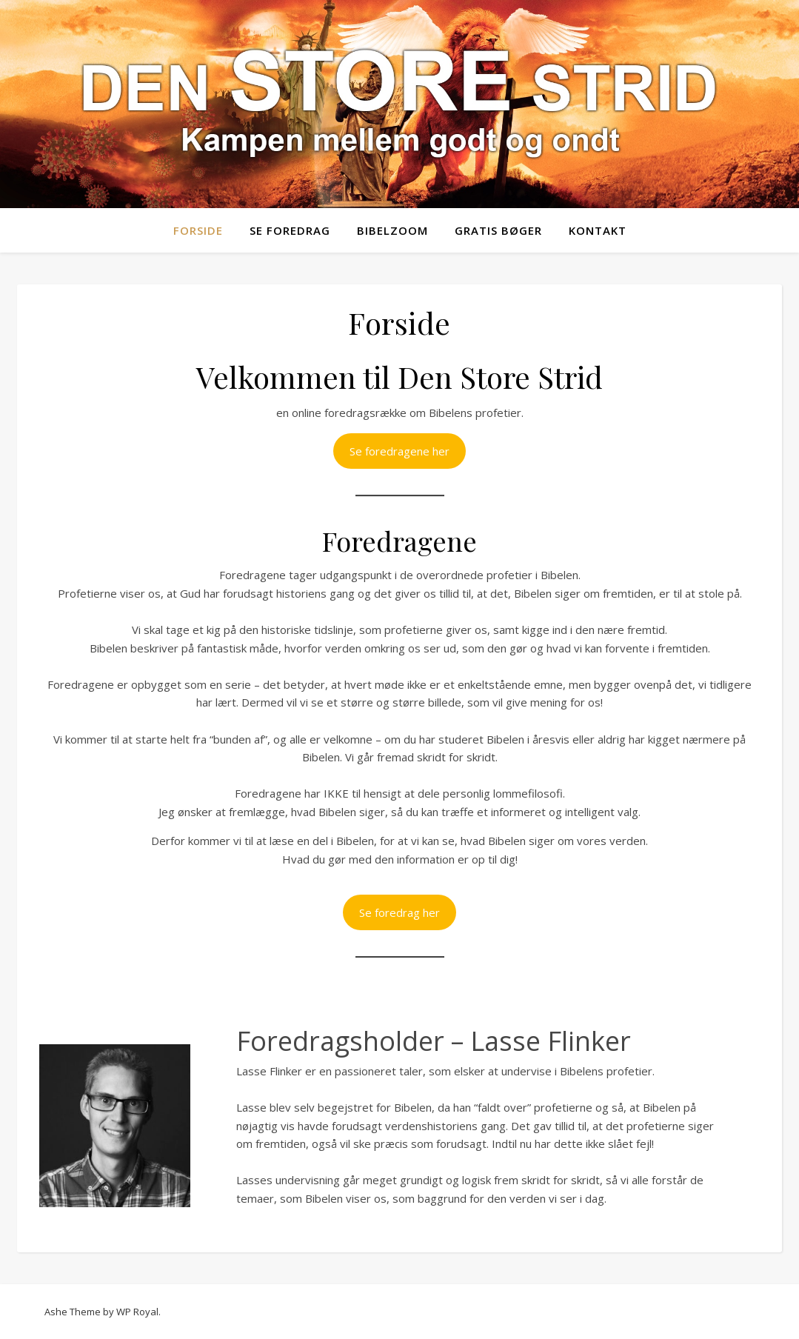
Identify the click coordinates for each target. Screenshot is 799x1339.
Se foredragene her (399, 451)
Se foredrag (290, 230)
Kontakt (597, 230)
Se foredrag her (399, 912)
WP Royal (137, 1311)
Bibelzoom (392, 230)
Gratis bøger (498, 230)
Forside (198, 230)
